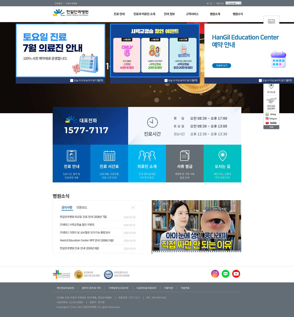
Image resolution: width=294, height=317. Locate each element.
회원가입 (220, 3)
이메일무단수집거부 (119, 287)
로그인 (209, 3)
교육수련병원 (71, 3)
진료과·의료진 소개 (144, 14)
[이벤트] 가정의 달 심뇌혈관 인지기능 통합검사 (85, 232)
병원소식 (238, 14)
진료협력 (58, 3)
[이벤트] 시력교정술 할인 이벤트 (77, 224)
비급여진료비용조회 (146, 287)
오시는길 (271, 92)
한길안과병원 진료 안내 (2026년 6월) (79, 248)
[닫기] (194, 80)
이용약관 (168, 287)
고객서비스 (192, 14)
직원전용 (185, 287)
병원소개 (215, 14)
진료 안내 (119, 14)
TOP (271, 127)
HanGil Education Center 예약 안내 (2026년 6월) (87, 240)
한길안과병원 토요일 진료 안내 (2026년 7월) (83, 217)
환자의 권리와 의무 (91, 287)
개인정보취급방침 (65, 287)
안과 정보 (169, 14)
